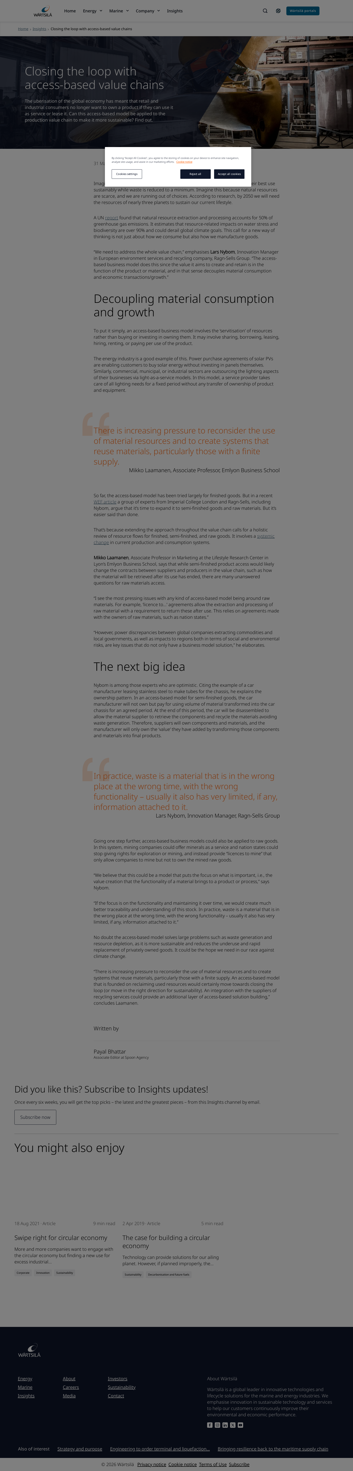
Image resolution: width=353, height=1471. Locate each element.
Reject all (195, 174)
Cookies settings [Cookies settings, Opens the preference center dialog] (126, 174)
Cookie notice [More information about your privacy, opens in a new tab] (184, 161)
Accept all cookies (229, 174)
